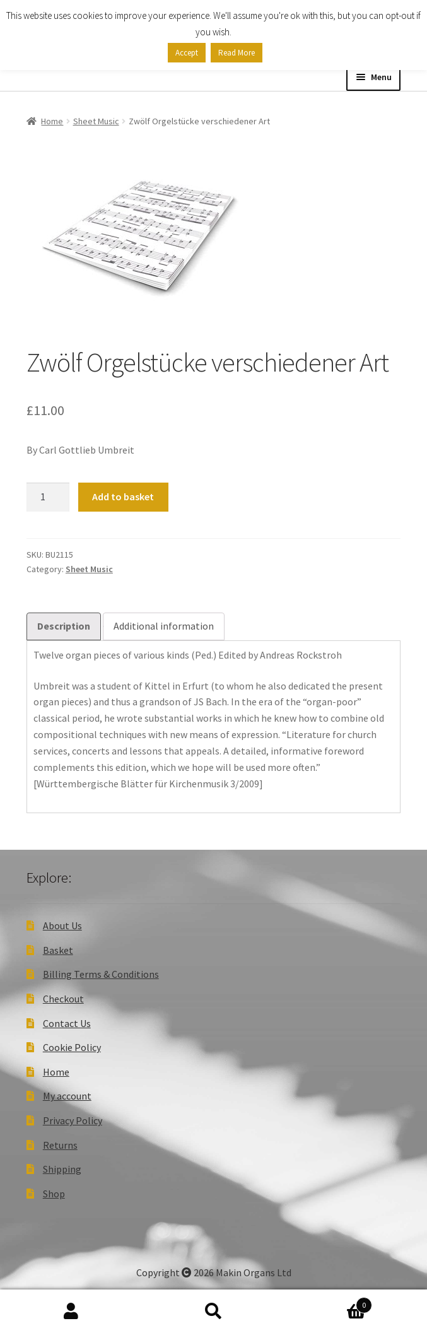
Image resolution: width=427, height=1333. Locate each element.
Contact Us (67, 1023)
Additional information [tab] (164, 626)
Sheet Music (96, 121)
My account (67, 1095)
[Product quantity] (47, 497)
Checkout (63, 998)
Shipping (62, 1169)
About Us (62, 925)
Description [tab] (63, 626)
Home (52, 121)
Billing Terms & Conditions (101, 974)
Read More (236, 52)
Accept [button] (186, 52)
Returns (60, 1145)
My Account (71, 1311)
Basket (58, 950)
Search (214, 1311)
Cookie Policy (72, 1047)
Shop (54, 1193)
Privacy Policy (72, 1120)
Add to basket (123, 496)
